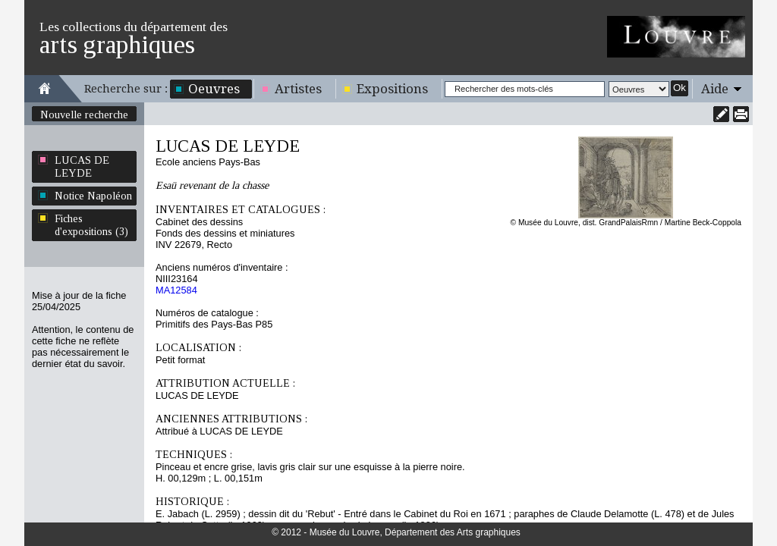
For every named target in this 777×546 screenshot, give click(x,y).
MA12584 (176, 290)
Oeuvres (214, 88)
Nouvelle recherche (84, 114)
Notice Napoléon (93, 196)
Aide (714, 88)
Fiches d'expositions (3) (91, 224)
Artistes (298, 88)
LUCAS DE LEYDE (82, 166)
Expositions (392, 88)
